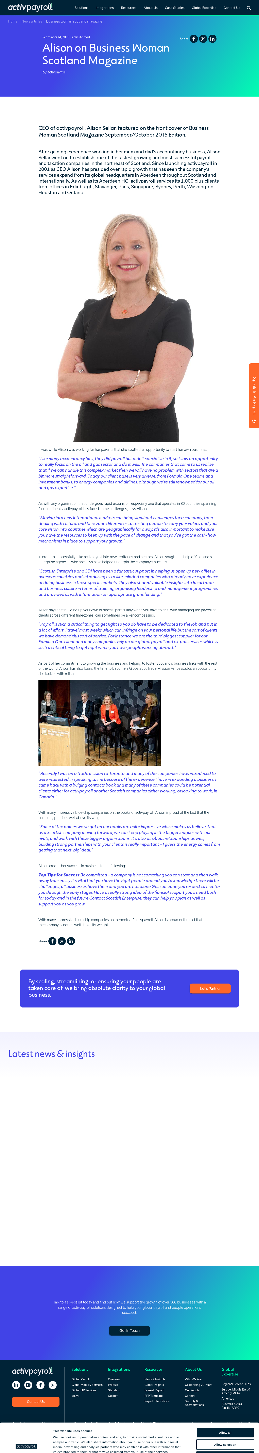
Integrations (105, 8)
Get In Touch (129, 1330)
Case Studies (175, 8)
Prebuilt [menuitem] (113, 1384)
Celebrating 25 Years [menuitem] (198, 1384)
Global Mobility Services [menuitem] (87, 1384)
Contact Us (232, 8)
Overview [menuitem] (114, 1379)
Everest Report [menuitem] (154, 1390)
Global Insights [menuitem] (154, 1384)
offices (57, 186)
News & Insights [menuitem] (155, 1379)
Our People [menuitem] (192, 1390)
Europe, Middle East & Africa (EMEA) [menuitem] (236, 1391)
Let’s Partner (210, 988)
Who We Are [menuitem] (193, 1379)
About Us (151, 8)
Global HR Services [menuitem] (84, 1390)
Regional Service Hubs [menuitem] (236, 1384)
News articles (31, 21)
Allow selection (225, 1415)
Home (12, 21)
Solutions (81, 8)
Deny (225, 1427)
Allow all (225, 1403)
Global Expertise (204, 8)
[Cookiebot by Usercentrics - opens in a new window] (26, 1445)
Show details (212, 1445)
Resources (128, 8)
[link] (81, 8)
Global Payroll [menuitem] (80, 1379)
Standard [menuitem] (114, 1390)
